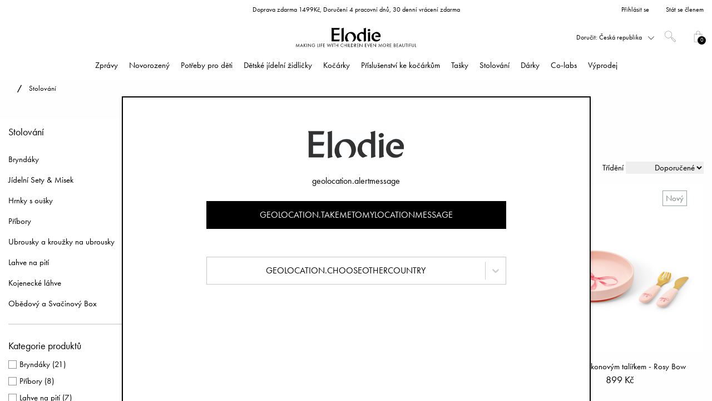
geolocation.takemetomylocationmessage (356, 215)
